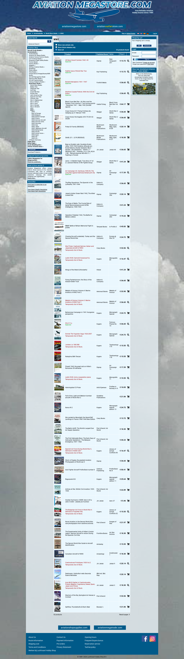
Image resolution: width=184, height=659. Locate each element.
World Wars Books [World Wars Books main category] (36, 85)
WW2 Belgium (36, 115)
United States (131, 33)
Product (68, 54)
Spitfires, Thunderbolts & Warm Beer (77, 607)
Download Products (34, 152)
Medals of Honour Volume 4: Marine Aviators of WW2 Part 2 (77, 291)
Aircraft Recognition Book (37, 77)
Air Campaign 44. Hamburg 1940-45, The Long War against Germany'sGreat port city (80, 172)
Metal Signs (31, 143)
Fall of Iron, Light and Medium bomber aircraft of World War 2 (78, 396)
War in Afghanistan (36, 100)
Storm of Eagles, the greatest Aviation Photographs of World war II (78, 461)
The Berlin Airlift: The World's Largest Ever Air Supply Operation (79, 429)
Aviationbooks (32, 52)
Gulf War (33, 90)
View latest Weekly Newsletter (37, 189)
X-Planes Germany (35, 140)
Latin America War (36, 95)
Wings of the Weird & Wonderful (76, 270)
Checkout (147, 45)
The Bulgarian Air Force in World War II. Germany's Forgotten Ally (78, 510)
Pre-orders (61, 644)
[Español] (144, 33)
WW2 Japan (35, 127)
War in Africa (34, 102)
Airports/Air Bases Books (37, 55)
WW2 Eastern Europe (38, 117)
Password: (135, 56)
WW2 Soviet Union (37, 133)
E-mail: (134, 53)
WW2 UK (34, 136)
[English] (141, 33)
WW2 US (34, 138)
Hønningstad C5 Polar (73, 387)
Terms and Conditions (37, 647)
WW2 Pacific (36, 131)
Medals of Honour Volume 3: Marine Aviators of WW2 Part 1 (77, 301)
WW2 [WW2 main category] (33, 112)
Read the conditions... (35, 162)
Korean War (34, 93)
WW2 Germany (36, 123)
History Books (33, 64)
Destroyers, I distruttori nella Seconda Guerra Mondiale (78, 574)
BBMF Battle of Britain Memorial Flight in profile (79, 227)
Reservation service (92, 644)
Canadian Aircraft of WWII (74, 554)
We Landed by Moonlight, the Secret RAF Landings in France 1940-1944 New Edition (80, 418)
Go (49, 41)
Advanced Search (33, 44)
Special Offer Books (35, 78)
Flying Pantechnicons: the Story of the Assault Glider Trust (78, 280)
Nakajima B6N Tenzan (73, 356)
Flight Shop (31, 141)
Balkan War (34, 87)
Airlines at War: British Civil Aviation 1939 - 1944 (80, 490)
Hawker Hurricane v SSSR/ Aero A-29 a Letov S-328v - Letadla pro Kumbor (78, 501)
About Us (32, 637)
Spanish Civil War (35, 97)
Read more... (32, 178)
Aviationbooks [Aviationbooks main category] (33, 54)
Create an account (149, 62)
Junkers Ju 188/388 (72, 345)
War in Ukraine (35, 107)
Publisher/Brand (102, 54)
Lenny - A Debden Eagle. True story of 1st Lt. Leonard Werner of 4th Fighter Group (79, 162)
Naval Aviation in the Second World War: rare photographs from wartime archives (79, 522)
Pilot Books (32, 72)
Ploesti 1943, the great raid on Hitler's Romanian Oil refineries (78, 367)
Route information (35, 640)
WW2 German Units (38, 122)
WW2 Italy (35, 125)
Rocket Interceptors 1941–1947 (76, 82)
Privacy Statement (64, 647)
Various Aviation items (35, 146)
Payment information (65, 640)
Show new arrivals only (64, 45)
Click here (150, 64)
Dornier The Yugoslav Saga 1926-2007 (78, 334)
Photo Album (33, 70)
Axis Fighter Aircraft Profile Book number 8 (80, 470)
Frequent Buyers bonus (94, 640)
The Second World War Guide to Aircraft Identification (79, 544)
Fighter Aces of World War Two (76, 71)
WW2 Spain (35, 135)
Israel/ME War (34, 92)
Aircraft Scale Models (35, 50)
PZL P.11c (68, 323)
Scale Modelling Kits (34, 145)
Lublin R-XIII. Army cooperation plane (78, 377)
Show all (59, 50)
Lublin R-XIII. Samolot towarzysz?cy (77, 258)
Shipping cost (33, 644)
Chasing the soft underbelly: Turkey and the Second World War (80, 237)
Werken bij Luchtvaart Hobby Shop (42, 650)
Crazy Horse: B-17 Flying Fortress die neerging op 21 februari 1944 (78, 112)
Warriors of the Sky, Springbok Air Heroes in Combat (80, 596)
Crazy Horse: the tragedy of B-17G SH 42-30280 (79, 118)
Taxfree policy (90, 647)
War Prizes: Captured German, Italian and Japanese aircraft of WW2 (79, 247)
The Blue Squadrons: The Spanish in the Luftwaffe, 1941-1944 (79, 183)
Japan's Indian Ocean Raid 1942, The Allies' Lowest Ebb (80, 194)
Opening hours (90, 637)
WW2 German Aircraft (39, 120)
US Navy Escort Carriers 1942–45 (76, 60)
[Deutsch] (148, 33)
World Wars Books (35, 83)
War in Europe (34, 105)
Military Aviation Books (36, 67)
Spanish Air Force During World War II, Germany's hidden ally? (78, 450)
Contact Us (61, 637)
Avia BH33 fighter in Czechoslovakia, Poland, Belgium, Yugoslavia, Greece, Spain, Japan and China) (80, 584)
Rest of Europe (36, 113)
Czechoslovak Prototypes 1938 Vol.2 (78, 562)
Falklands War (34, 88)
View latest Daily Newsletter (37, 191)
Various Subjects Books (36, 82)
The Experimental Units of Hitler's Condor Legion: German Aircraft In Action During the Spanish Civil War (79, 533)
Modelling (32, 68)
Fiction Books (33, 62)
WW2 (32, 110)
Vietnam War (34, 98)
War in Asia (34, 103)
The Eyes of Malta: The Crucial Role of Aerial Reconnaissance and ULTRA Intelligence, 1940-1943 (78, 205)
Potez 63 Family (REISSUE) (74, 127)
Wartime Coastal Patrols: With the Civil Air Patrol (79, 92)
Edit (139, 45)
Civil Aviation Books (35, 59)
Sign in (147, 59)
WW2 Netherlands (37, 130)
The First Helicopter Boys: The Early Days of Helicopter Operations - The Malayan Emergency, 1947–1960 (80, 440)
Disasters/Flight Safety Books (38, 60)
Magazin (31, 65)
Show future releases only (65, 47)
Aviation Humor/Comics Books (39, 57)
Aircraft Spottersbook (36, 80)
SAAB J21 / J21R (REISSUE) (74, 137)
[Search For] (37, 41)
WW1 (32, 108)
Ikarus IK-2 (69, 407)
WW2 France (36, 118)
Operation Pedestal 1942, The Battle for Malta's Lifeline (78, 216)
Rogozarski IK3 (70, 479)
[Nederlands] (138, 33)
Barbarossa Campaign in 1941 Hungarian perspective (79, 313)
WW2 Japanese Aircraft (39, 128)
